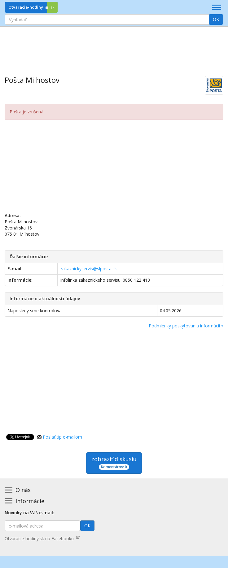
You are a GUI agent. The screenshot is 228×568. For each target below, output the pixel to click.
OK (216, 19)
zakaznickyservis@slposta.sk (88, 268)
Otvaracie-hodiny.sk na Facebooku (42, 538)
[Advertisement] (114, 46)
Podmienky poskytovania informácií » (186, 326)
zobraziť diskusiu (114, 462)
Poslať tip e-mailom (62, 437)
